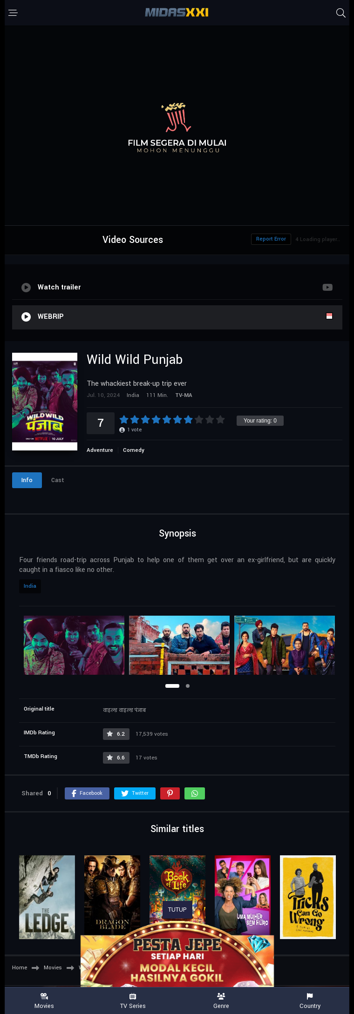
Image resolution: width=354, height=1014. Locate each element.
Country (310, 1001)
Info (27, 480)
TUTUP (177, 910)
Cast (57, 480)
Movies (44, 1001)
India (30, 586)
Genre (221, 1001)
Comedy (133, 450)
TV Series (132, 1001)
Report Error (271, 238)
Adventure (100, 450)
